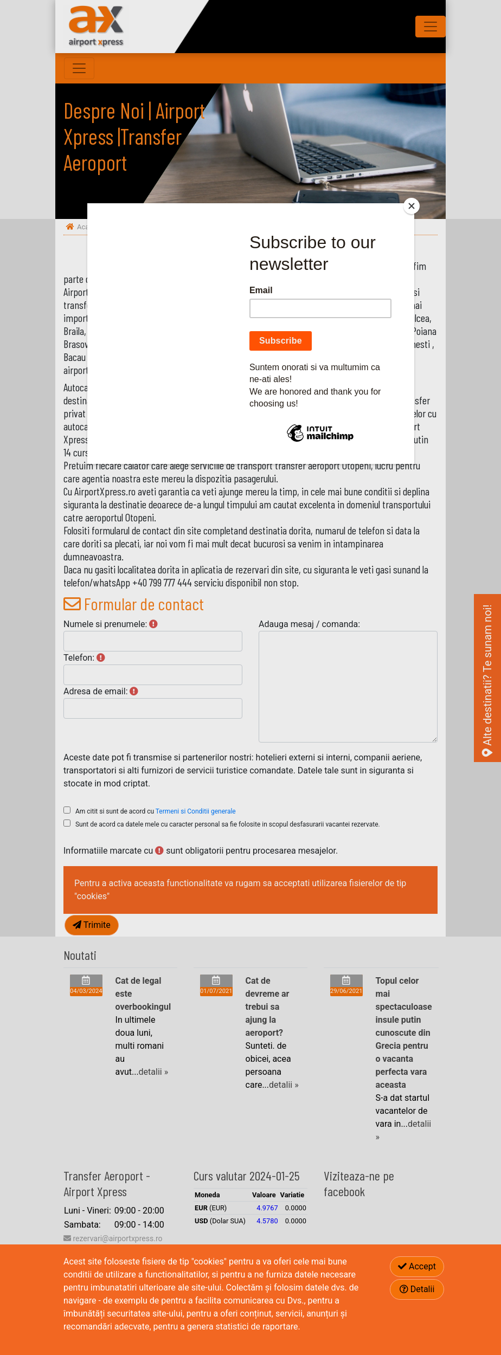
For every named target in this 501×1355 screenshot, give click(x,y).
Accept (417, 1266)
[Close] (411, 206)
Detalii (417, 1289)
